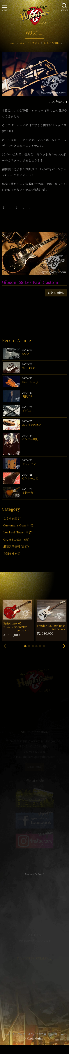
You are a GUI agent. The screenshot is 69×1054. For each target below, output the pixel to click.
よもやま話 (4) (12, 518)
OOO (25, 353)
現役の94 (27, 396)
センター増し (30, 439)
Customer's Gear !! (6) (18, 525)
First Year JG (31, 382)
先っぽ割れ (29, 368)
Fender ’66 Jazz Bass (51, 626)
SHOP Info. (34, 767)
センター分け (30, 478)
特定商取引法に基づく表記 (34, 941)
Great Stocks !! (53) (16, 539)
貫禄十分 (27, 493)
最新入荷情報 (56, 293)
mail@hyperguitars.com (39, 756)
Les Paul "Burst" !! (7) (18, 532)
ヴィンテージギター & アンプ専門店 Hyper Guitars (34, 1034)
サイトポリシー (34, 935)
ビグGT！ (28, 410)
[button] (25, 646)
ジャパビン (29, 464)
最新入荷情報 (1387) (16, 546)
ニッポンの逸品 (31, 425)
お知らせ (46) (11, 553)
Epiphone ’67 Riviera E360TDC (15, 625)
